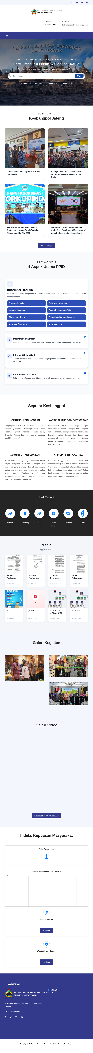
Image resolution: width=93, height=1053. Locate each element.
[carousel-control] (6, 72)
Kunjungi (46, 935)
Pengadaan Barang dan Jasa (62, 317)
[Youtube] (21, 1022)
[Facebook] (5, 1022)
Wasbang (66, 84)
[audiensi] (68, 694)
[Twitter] (10, 1022)
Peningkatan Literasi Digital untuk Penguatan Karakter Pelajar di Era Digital (66, 174)
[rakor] (24, 668)
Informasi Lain (55, 324)
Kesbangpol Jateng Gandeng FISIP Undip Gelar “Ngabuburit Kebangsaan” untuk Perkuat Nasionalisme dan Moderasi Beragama (68, 230)
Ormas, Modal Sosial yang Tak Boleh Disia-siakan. (23, 173)
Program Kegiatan (17, 303)
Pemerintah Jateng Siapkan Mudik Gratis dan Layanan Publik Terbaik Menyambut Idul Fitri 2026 (22, 230)
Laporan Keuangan (17, 310)
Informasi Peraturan (18, 324)
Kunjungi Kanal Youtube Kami (46, 820)
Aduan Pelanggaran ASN (60, 310)
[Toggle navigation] (7, 35)
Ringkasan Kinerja (17, 317)
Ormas (25, 84)
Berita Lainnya (46, 246)
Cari (79, 76)
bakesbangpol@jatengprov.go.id (75, 25)
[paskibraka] (68, 666)
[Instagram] (16, 1022)
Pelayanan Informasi (58, 303)
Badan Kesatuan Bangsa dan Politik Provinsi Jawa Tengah (53, 1048)
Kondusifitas (52, 84)
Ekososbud (38, 84)
